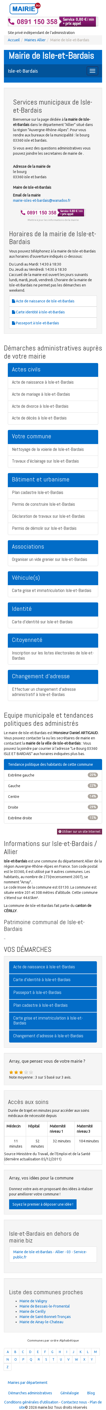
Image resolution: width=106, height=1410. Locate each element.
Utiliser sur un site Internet (80, 831)
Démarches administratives (30, 1393)
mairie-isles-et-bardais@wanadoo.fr (42, 200)
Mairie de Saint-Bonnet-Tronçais (45, 1317)
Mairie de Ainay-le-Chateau (41, 1322)
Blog (91, 1393)
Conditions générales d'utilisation (31, 1402)
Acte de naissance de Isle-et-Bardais (43, 301)
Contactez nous (74, 1402)
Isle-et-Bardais (23, 70)
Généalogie (69, 1393)
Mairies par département (27, 1382)
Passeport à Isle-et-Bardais (35, 323)
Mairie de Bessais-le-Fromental (45, 1306)
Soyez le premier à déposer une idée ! (43, 1204)
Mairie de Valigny (33, 1301)
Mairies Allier (35, 40)
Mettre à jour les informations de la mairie (53, 219)
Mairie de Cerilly (33, 1311)
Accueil (14, 40)
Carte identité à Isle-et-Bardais (38, 312)
